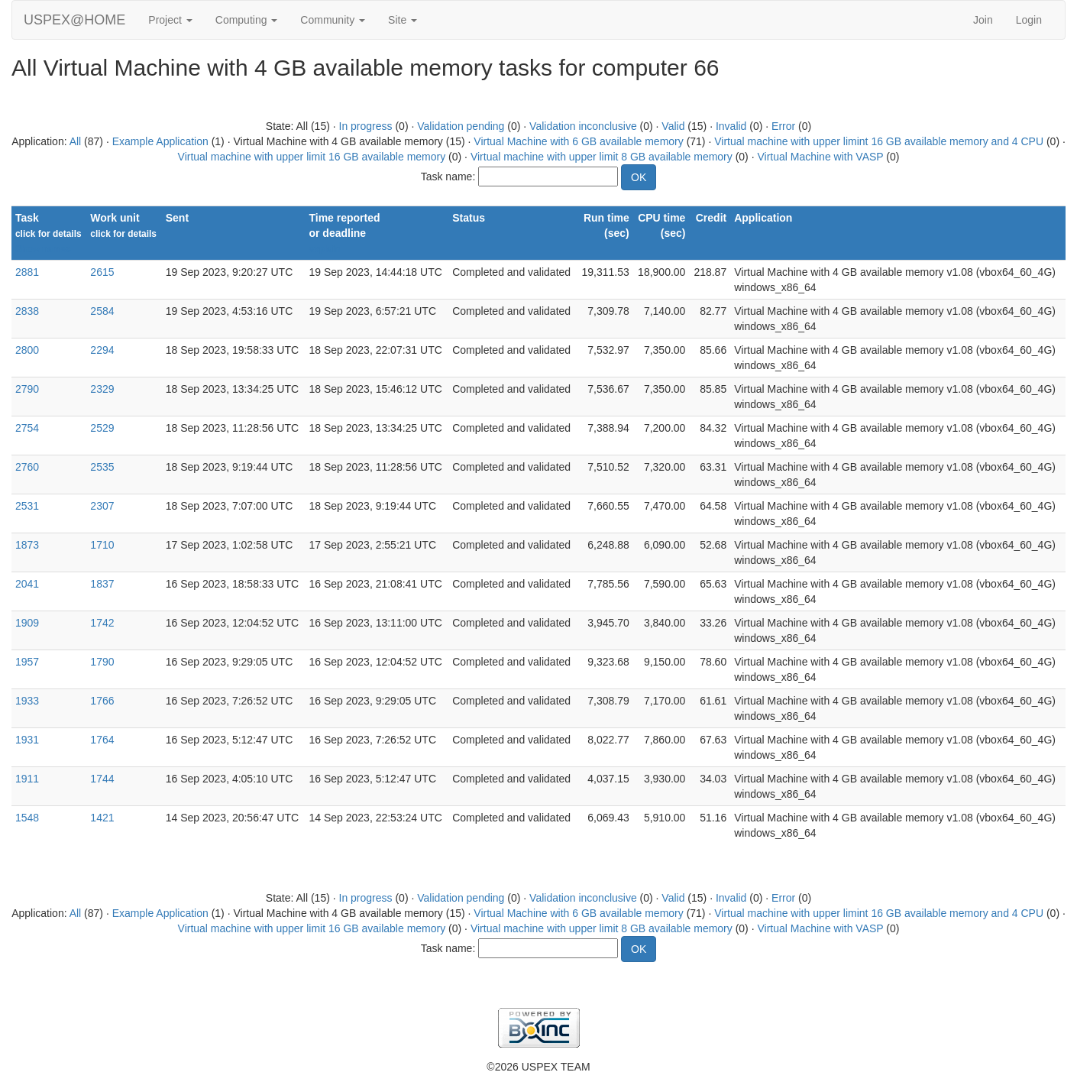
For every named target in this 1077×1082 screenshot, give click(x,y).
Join (983, 20)
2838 (27, 311)
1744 (102, 779)
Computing (246, 20)
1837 (102, 584)
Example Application (160, 141)
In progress (366, 126)
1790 (102, 662)
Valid (672, 126)
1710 (102, 545)
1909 (27, 623)
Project (170, 20)
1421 (102, 818)
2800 (27, 350)
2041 (27, 584)
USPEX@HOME (74, 20)
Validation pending (460, 126)
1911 (27, 779)
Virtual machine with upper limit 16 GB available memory (312, 157)
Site (402, 20)
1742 (102, 623)
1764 (102, 740)
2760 (27, 467)
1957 (27, 662)
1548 (27, 818)
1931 (27, 740)
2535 (102, 467)
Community (332, 20)
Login (1029, 20)
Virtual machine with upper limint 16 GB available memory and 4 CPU (878, 141)
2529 (102, 428)
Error (783, 126)
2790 (27, 389)
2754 (27, 428)
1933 (27, 701)
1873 (27, 545)
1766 (102, 701)
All (76, 141)
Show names (43, 249)
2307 (102, 506)
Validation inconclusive (583, 126)
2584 (102, 311)
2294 (102, 350)
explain (324, 249)
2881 (27, 272)
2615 (102, 272)
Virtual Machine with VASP (820, 157)
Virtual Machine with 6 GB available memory (578, 141)
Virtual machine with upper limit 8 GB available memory (602, 157)
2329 (102, 389)
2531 (27, 506)
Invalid (731, 126)
